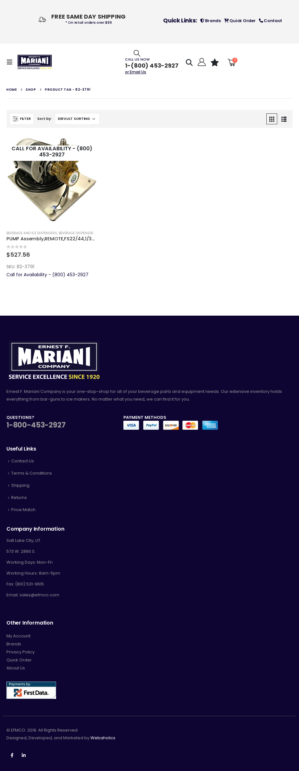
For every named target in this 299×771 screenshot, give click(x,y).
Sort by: (44, 118)
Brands (210, 21)
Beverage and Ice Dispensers (31, 233)
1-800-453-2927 (35, 425)
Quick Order (240, 21)
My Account (18, 636)
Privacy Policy (20, 652)
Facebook (12, 755)
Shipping (20, 485)
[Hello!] (201, 62)
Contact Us (22, 461)
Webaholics (102, 738)
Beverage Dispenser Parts (81, 233)
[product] (51, 179)
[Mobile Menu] (11, 62)
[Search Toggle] (137, 53)
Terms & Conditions (31, 473)
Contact (270, 21)
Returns (19, 497)
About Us (15, 668)
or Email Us (135, 72)
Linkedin (24, 755)
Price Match (23, 510)
